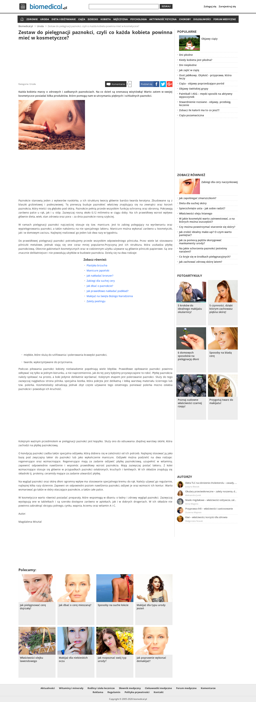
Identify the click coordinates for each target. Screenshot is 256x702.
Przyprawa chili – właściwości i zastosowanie (209, 508)
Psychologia (138, 19)
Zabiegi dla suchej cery (101, 280)
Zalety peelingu (96, 301)
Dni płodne (186, 54)
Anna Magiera (191, 503)
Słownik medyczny (130, 688)
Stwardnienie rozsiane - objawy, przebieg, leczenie (205, 103)
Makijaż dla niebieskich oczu (73, 659)
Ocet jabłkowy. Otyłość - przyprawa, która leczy (205, 76)
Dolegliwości (202, 19)
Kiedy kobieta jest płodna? (195, 60)
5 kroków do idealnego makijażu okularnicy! (190, 309)
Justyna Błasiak (192, 486)
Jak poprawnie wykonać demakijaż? (151, 659)
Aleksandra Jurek (193, 495)
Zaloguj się (210, 6)
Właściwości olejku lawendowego (31, 659)
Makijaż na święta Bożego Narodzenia (110, 296)
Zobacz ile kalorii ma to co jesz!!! (199, 110)
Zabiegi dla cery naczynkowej (219, 182)
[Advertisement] (95, 60)
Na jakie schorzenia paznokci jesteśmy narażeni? (203, 250)
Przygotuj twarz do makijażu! (221, 401)
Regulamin (113, 692)
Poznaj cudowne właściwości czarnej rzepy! (190, 403)
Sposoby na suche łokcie (113, 605)
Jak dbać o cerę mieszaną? (75, 605)
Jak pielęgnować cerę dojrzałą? (33, 606)
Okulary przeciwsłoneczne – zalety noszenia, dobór (211, 491)
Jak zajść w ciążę (189, 70)
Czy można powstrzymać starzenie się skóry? (207, 227)
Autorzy (184, 477)
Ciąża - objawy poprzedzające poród (201, 83)
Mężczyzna (120, 19)
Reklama (98, 692)
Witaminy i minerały (71, 688)
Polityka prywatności (137, 692)
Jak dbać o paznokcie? (100, 286)
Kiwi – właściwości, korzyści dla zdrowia (206, 517)
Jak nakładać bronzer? (100, 275)
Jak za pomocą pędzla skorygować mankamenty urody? (200, 241)
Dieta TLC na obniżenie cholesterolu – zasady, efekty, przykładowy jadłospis (211, 482)
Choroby (185, 19)
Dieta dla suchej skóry (193, 203)
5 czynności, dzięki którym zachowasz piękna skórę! (221, 309)
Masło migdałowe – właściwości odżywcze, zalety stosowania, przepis (211, 500)
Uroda (44, 19)
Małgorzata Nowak (194, 521)
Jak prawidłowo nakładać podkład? (107, 291)
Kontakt (159, 692)
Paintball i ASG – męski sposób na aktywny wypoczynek (205, 95)
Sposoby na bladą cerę (220, 354)
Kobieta (105, 19)
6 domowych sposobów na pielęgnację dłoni (188, 356)
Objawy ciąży (209, 38)
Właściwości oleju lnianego (195, 213)
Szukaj (166, 6)
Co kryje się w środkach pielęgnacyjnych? (204, 256)
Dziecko (93, 19)
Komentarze (118, 84)
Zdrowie (32, 19)
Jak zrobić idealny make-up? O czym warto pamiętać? (205, 233)
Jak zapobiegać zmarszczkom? (197, 198)
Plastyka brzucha (97, 265)
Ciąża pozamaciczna (191, 115)
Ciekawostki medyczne (158, 688)
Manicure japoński (98, 270)
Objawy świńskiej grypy (193, 88)
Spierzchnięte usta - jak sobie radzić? (202, 208)
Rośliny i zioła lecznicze (101, 688)
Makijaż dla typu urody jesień (151, 606)
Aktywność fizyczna (163, 19)
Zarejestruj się (227, 6)
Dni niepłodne (188, 65)
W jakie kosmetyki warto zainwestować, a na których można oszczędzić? (207, 220)
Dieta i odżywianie (64, 19)
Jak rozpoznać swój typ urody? (112, 659)
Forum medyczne (224, 19)
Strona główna (21, 19)
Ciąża (81, 19)
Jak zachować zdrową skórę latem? (200, 261)
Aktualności (48, 688)
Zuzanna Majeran (193, 512)
